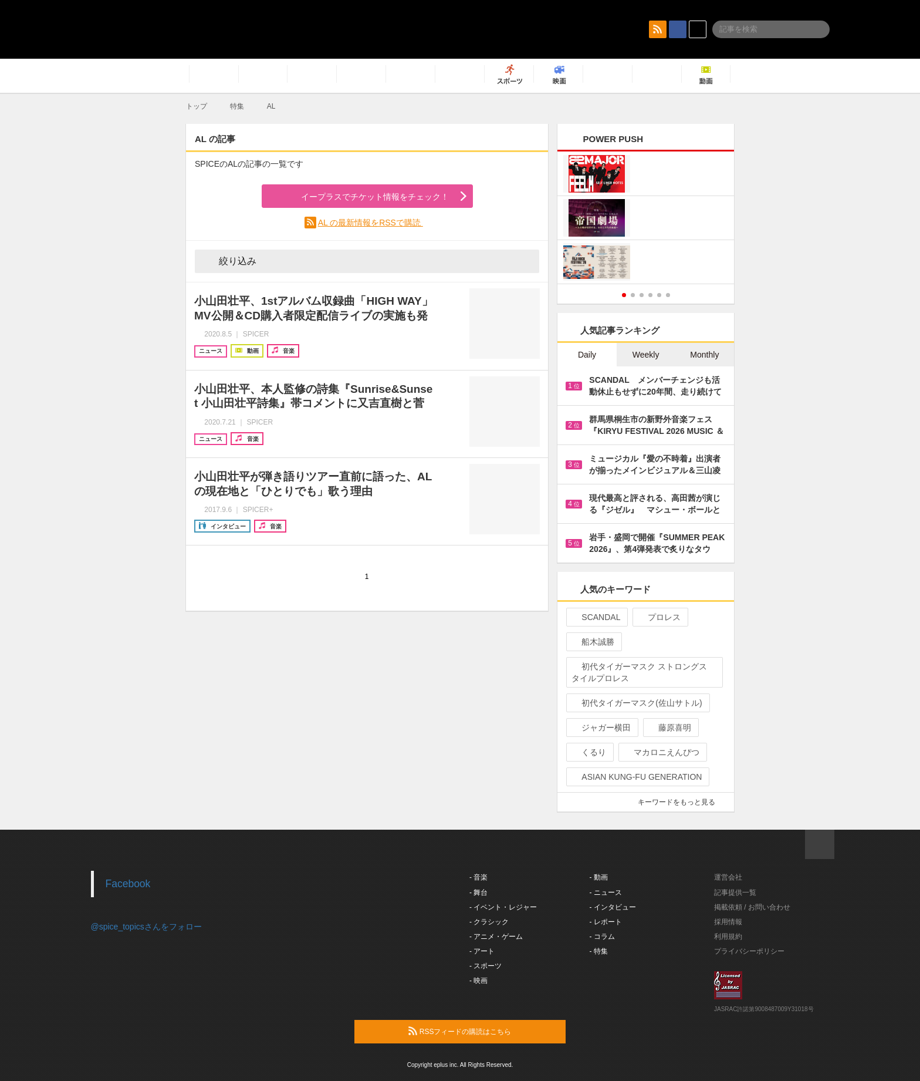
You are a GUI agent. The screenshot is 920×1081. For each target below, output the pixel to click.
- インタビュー (613, 907)
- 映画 (478, 980)
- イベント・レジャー (503, 907)
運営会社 (728, 877)
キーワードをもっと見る (681, 802)
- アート (482, 951)
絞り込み (229, 260)
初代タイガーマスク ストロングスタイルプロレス (639, 672)
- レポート (606, 922)
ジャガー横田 (601, 727)
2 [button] (633, 295)
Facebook (128, 884)
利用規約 (728, 936)
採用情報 (728, 922)
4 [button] (650, 295)
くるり (588, 752)
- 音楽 (478, 877)
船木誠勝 (592, 641)
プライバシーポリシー (749, 951)
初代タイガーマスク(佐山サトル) (636, 703)
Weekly (645, 354)
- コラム (602, 936)
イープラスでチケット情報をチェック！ (361, 196)
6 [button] (668, 295)
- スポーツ (485, 966)
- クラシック (489, 922)
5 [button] (659, 295)
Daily (587, 354)
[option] (645, 219)
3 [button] (642, 295)
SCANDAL (595, 617)
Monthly (704, 354)
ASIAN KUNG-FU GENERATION (636, 777)
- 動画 (599, 877)
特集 (237, 106)
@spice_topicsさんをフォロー (146, 926)
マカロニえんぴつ (661, 752)
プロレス (659, 617)
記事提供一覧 (735, 892)
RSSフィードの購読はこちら (482, 1031)
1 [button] (624, 295)
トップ (196, 106)
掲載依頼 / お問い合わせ (752, 907)
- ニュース (606, 892)
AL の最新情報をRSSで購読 (370, 222)
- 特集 (599, 951)
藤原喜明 (669, 727)
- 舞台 (478, 892)
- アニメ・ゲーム (496, 936)
